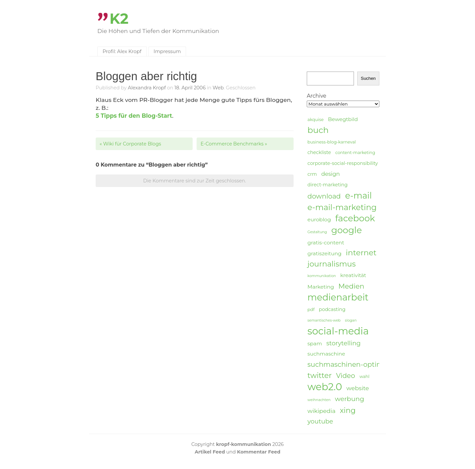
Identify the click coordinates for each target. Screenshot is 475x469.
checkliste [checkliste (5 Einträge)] (319, 152)
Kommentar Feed (258, 452)
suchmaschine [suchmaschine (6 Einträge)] (326, 354)
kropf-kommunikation (243, 444)
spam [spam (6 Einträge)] (314, 343)
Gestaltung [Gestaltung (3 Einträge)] (317, 232)
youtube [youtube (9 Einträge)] (320, 421)
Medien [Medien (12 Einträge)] (351, 286)
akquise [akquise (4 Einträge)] (315, 119)
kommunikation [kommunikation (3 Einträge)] (321, 276)
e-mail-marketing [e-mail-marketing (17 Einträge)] (342, 207)
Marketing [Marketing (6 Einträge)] (320, 287)
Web (218, 88)
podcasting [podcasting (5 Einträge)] (332, 309)
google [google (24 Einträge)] (346, 230)
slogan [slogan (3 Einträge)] (351, 320)
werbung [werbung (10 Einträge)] (349, 399)
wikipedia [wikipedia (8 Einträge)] (321, 410)
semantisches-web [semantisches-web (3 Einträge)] (323, 320)
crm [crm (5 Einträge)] (312, 174)
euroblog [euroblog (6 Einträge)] (319, 219)
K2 (119, 18)
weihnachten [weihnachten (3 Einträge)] (319, 400)
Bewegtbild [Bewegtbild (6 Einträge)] (343, 119)
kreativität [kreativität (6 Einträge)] (353, 275)
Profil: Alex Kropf (122, 51)
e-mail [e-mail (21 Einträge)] (358, 195)
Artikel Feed (210, 452)
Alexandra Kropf (147, 88)
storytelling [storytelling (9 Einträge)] (343, 343)
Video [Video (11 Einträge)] (345, 375)
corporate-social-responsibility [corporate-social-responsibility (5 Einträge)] (342, 163)
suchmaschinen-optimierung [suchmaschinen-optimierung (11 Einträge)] (356, 364)
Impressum (167, 51)
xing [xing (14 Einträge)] (348, 410)
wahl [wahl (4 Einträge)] (364, 376)
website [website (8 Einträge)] (357, 388)
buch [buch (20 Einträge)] (318, 130)
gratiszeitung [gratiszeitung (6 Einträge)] (324, 253)
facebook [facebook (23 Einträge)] (355, 218)
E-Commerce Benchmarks (234, 144)
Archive (316, 96)
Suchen (368, 78)
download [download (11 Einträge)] (324, 196)
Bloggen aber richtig (146, 76)
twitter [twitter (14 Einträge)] (319, 375)
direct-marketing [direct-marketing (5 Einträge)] (327, 185)
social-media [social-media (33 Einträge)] (338, 331)
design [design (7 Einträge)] (330, 174)
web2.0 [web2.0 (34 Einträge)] (324, 387)
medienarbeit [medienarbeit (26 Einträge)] (337, 297)
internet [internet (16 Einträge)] (361, 252)
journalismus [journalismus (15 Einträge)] (331, 263)
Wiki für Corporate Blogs (130, 144)
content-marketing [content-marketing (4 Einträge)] (355, 152)
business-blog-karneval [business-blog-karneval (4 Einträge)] (331, 142)
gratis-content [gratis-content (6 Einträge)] (325, 242)
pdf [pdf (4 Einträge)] (310, 309)
